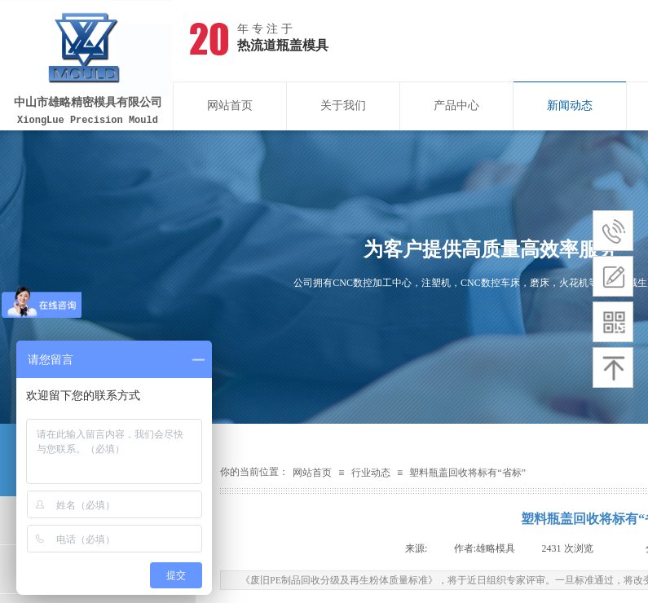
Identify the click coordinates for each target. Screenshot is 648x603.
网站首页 (230, 105)
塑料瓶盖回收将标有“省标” (467, 472)
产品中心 (456, 105)
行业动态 (370, 472)
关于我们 (343, 105)
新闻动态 (570, 105)
